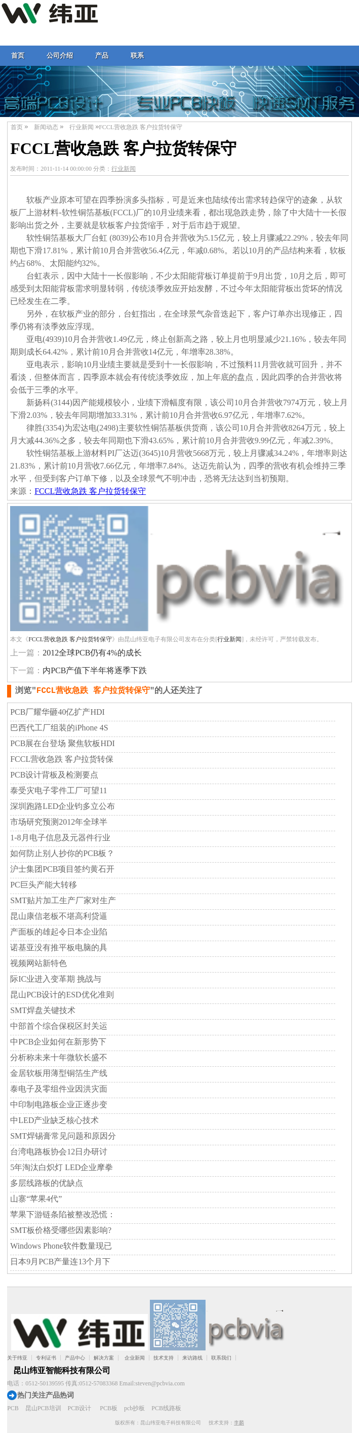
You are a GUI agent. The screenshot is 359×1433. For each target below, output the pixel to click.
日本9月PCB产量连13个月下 (60, 1261)
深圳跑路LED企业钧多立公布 (62, 806)
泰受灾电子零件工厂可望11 (58, 790)
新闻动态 (46, 127)
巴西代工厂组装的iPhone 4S (59, 727)
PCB (13, 1408)
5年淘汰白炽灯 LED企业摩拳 (61, 1167)
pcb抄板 (134, 1408)
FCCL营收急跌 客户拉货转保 (61, 759)
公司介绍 (60, 55)
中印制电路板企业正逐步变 (58, 1104)
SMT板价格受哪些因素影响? (60, 1230)
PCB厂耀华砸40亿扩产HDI (57, 712)
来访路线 (192, 1358)
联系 (137, 55)
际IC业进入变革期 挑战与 (55, 979)
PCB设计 (80, 1408)
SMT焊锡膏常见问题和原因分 (63, 1136)
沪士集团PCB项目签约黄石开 (62, 869)
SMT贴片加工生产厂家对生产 (63, 900)
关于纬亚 (17, 1358)
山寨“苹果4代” (36, 1198)
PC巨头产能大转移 (43, 884)
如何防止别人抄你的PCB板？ (62, 853)
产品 (101, 55)
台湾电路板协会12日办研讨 (58, 1151)
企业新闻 (135, 1358)
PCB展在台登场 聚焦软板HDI (62, 743)
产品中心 (75, 1358)
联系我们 (221, 1358)
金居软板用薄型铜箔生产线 (58, 1073)
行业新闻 (81, 127)
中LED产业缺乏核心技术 (54, 1120)
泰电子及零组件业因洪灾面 (58, 1089)
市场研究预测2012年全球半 (58, 822)
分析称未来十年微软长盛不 (58, 1057)
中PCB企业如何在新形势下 (58, 1041)
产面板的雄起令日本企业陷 (58, 931)
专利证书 (46, 1358)
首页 (17, 55)
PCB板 (108, 1408)
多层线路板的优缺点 (46, 1183)
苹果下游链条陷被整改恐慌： (62, 1214)
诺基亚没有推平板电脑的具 (58, 947)
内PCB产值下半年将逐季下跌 (95, 670)
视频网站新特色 (38, 963)
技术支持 (163, 1358)
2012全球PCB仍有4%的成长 (92, 652)
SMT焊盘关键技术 (42, 1010)
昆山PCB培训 (43, 1408)
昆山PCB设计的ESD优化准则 (61, 994)
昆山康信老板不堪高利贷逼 (58, 916)
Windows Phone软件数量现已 (61, 1246)
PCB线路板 (166, 1408)
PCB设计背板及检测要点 (54, 774)
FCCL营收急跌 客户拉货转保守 (90, 491)
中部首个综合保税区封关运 (58, 1026)
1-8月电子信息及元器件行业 (60, 837)
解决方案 (104, 1358)
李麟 (239, 1422)
